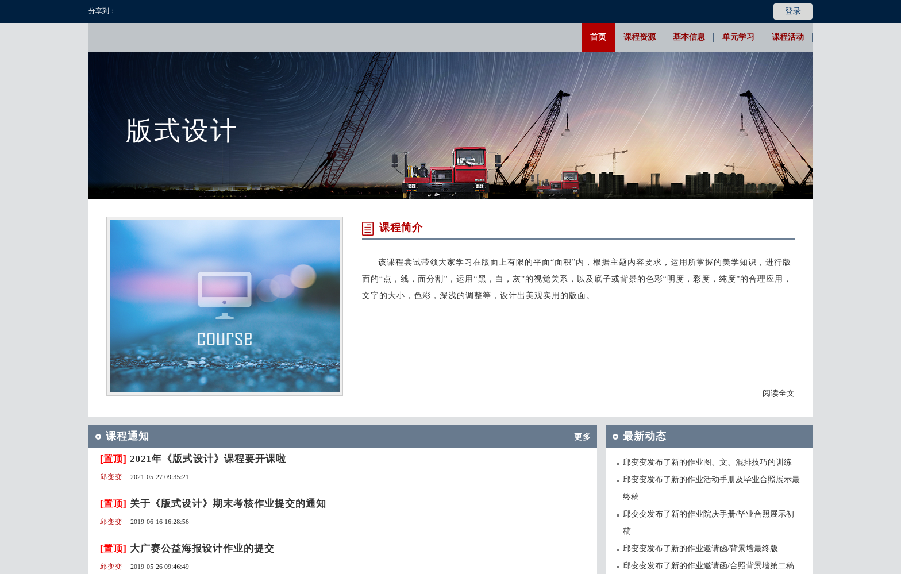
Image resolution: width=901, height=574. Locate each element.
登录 (793, 11)
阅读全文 (779, 393)
